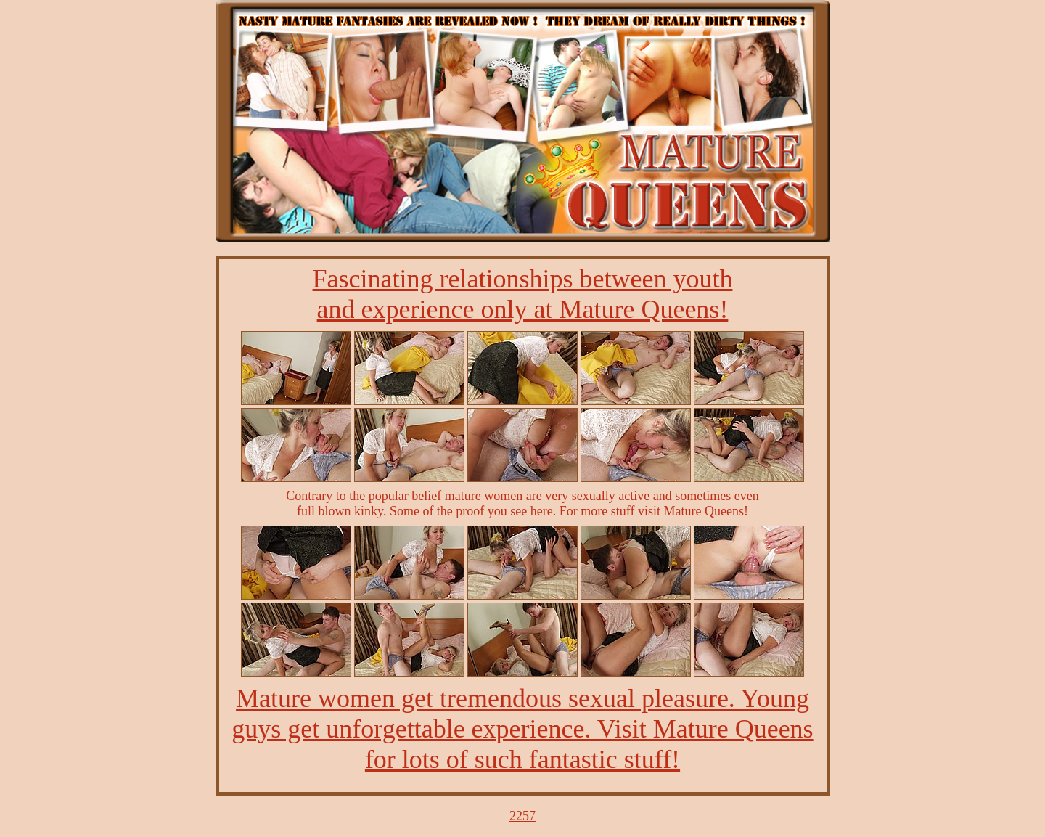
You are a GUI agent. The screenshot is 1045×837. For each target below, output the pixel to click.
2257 (522, 816)
